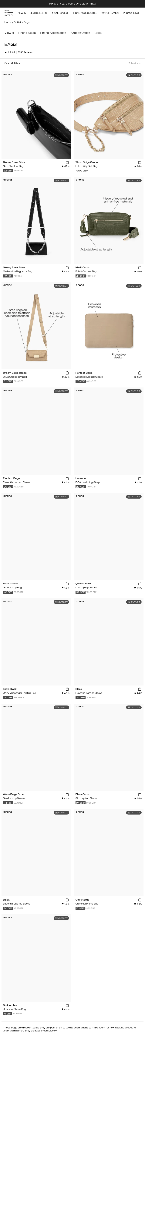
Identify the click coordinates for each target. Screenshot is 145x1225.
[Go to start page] (9, 13)
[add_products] (67, 162)
